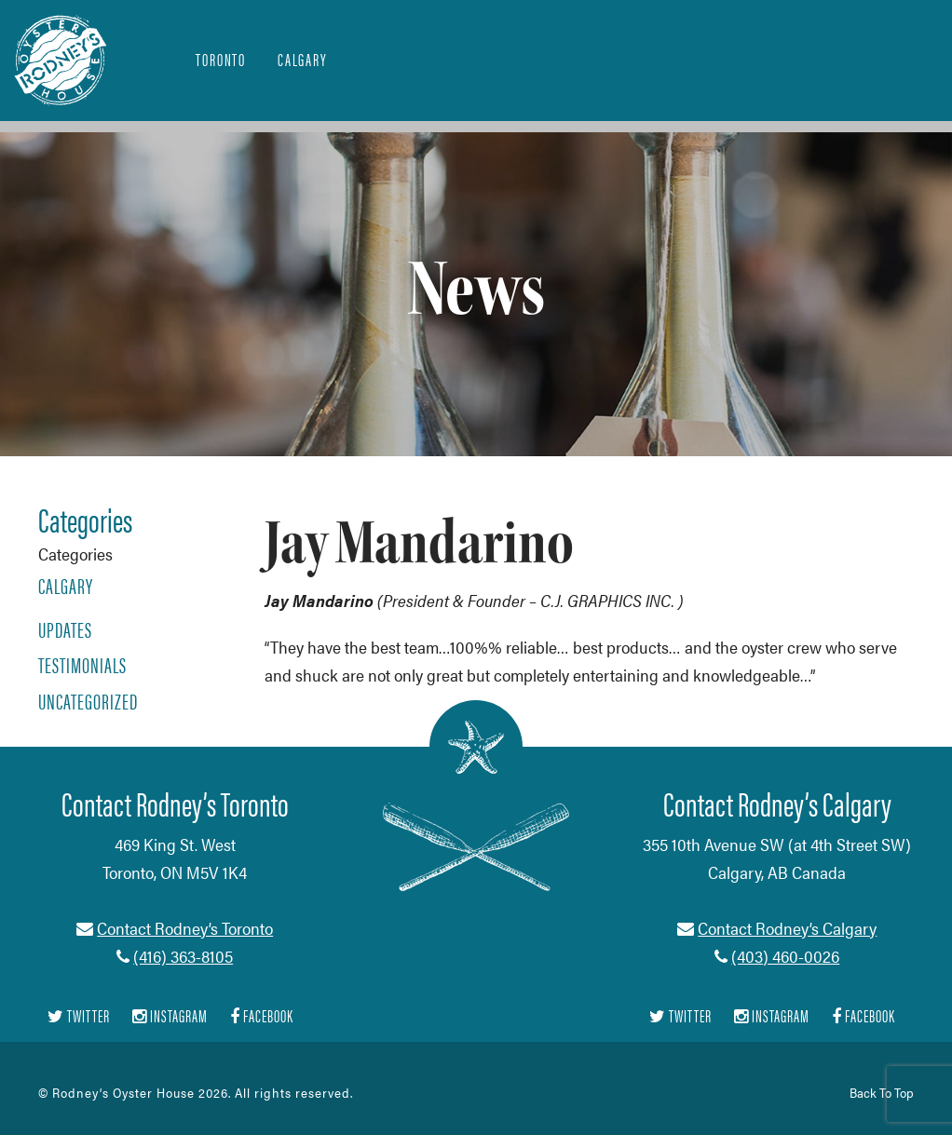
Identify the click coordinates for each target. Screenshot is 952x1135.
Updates (65, 629)
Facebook (261, 1016)
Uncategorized (88, 701)
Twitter (79, 1016)
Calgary (303, 59)
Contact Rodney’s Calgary (787, 927)
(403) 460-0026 (785, 955)
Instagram (170, 1016)
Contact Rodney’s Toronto (185, 927)
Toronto (221, 59)
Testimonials (82, 665)
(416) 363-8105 (183, 955)
